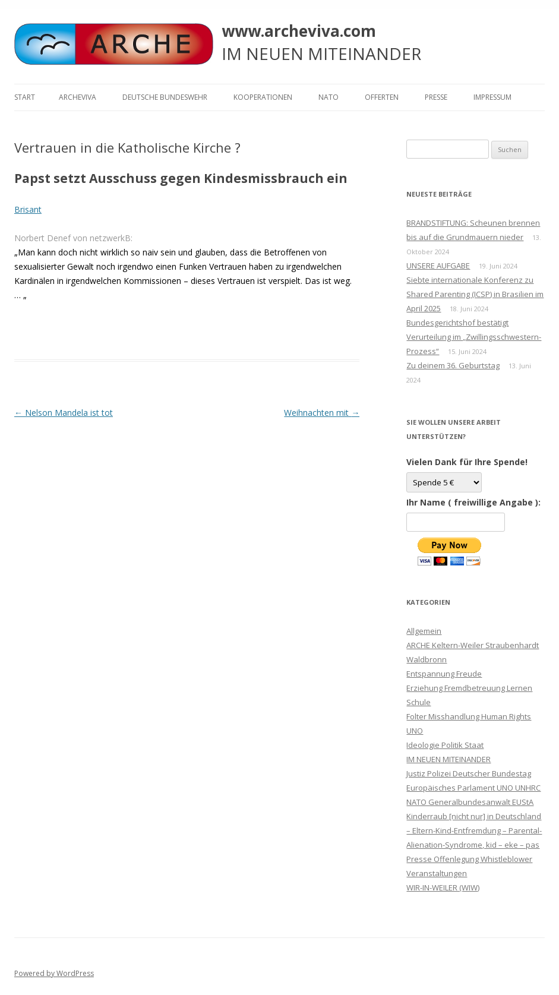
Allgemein (423, 631)
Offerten (382, 97)
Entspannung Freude (444, 673)
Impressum (492, 97)
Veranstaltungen (436, 873)
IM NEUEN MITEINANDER (448, 759)
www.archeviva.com (299, 31)
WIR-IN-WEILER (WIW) (442, 887)
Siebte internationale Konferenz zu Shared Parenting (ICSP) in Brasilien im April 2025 (475, 294)
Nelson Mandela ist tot (63, 412)
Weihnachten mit (321, 412)
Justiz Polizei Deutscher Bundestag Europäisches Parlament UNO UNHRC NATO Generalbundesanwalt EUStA (473, 787)
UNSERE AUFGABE (438, 265)
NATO (328, 97)
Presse (436, 97)
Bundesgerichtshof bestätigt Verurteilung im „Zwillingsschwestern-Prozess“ (473, 336)
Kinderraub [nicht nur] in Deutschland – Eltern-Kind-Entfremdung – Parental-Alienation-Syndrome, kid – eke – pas (474, 830)
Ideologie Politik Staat (445, 745)
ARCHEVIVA (77, 97)
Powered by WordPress (54, 973)
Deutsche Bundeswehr (164, 97)
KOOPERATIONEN (262, 97)
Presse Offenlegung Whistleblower (469, 859)
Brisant (28, 209)
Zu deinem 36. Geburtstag (453, 365)
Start (24, 97)
